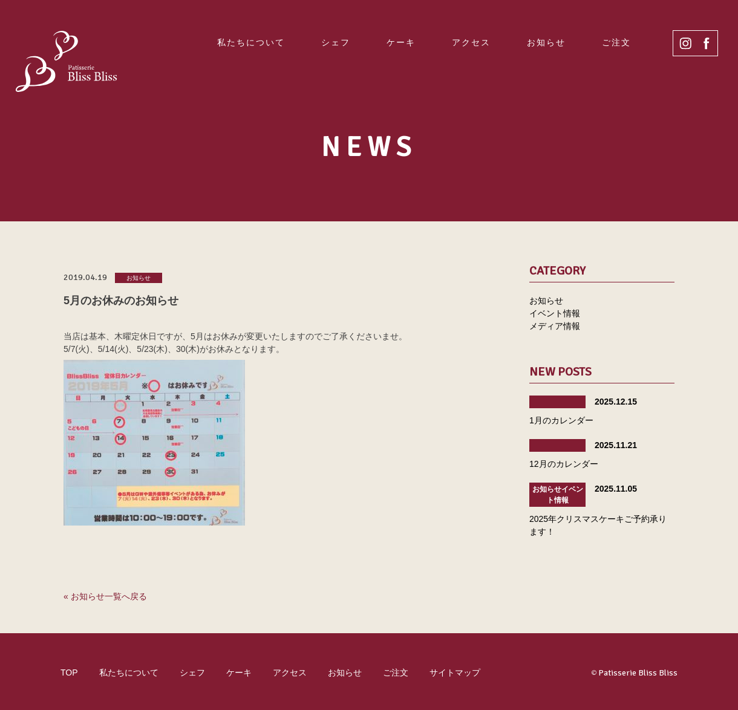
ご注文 (616, 42)
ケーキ (401, 42)
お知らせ (546, 42)
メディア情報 (554, 326)
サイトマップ (454, 672)
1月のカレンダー (561, 420)
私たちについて (251, 42)
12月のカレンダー (563, 464)
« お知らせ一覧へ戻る (105, 596)
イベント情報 (554, 313)
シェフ (335, 42)
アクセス (471, 42)
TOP (69, 672)
